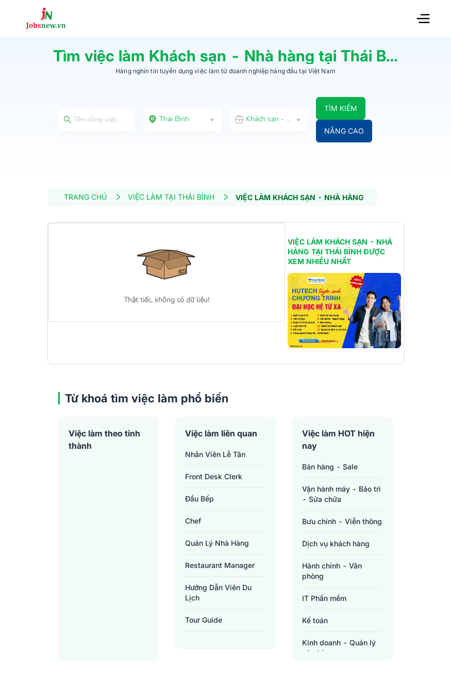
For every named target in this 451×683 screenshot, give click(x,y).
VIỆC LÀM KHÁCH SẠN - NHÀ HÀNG (300, 197)
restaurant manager (220, 565)
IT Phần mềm (324, 598)
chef (193, 520)
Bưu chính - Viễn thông (342, 521)
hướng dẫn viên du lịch (218, 592)
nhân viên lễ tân (215, 454)
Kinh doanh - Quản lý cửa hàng (339, 647)
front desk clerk (213, 476)
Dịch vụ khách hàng (336, 543)
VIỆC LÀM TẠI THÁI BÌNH (178, 196)
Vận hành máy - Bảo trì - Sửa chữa (341, 493)
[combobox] (182, 119)
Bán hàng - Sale (330, 466)
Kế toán (315, 620)
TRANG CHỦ (93, 196)
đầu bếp (199, 498)
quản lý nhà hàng (217, 543)
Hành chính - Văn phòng (332, 570)
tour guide (203, 619)
